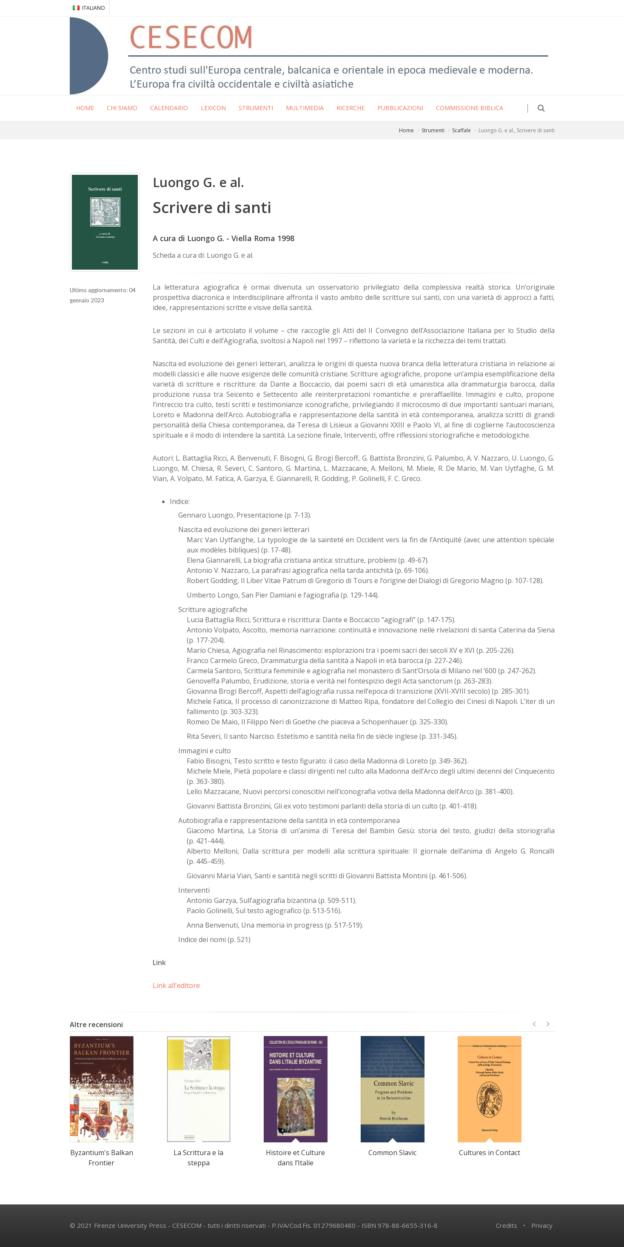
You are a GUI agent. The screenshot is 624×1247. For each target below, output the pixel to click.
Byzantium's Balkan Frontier (101, 1157)
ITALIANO (89, 7)
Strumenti (433, 130)
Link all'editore (176, 985)
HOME (85, 108)
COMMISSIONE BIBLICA (469, 108)
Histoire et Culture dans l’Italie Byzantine (295, 1163)
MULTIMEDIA (305, 108)
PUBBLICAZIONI (400, 108)
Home (406, 130)
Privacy (542, 1225)
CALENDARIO (169, 108)
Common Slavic (392, 1152)
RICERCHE (350, 108)
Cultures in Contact (489, 1152)
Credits (506, 1225)
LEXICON (213, 108)
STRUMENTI (256, 108)
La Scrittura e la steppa (198, 1157)
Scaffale (461, 130)
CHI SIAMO (122, 108)
